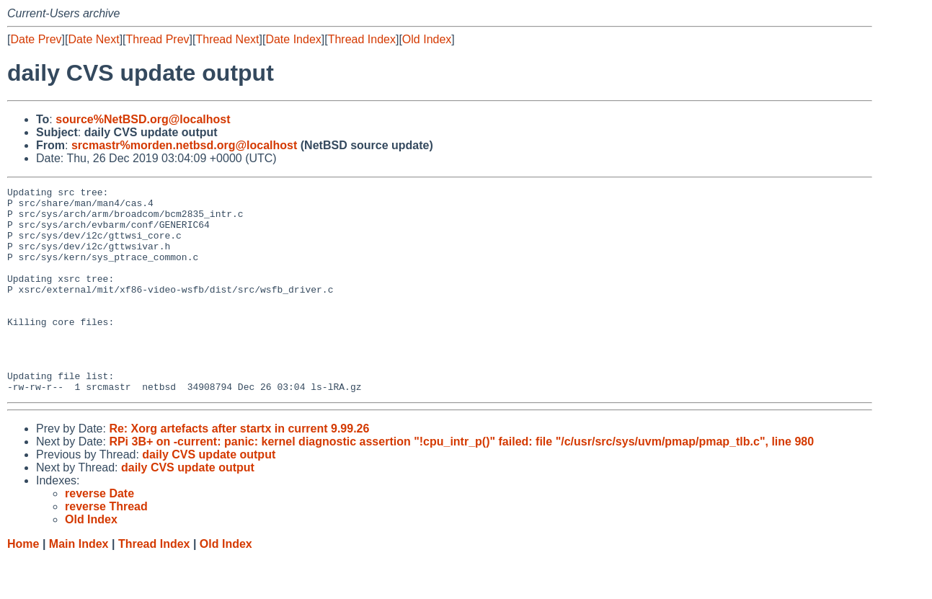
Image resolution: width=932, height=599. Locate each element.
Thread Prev (158, 39)
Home (23, 585)
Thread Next (227, 39)
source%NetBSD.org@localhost (143, 119)
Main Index (79, 585)
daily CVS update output (208, 495)
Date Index (293, 39)
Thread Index (362, 39)
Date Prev (35, 39)
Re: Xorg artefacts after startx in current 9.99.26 (239, 469)
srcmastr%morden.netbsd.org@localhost (184, 145)
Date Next (93, 39)
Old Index (426, 39)
